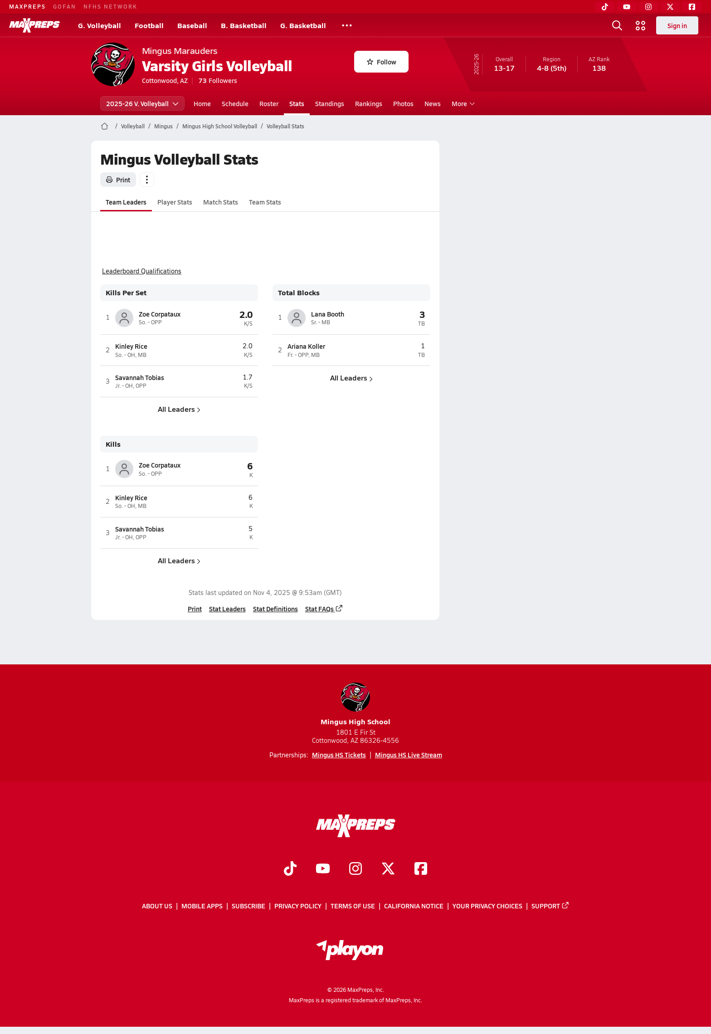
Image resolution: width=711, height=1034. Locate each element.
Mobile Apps (202, 906)
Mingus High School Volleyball (219, 126)
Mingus (163, 126)
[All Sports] (347, 25)
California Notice (413, 906)
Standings (329, 103)
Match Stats (220, 201)
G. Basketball (303, 25)
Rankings (368, 103)
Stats (296, 103)
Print (118, 179)
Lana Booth (327, 314)
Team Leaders (126, 201)
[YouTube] (627, 7)
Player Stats (174, 201)
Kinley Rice (131, 346)
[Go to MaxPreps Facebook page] (421, 870)
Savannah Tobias (139, 377)
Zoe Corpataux (159, 314)
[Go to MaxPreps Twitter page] (388, 870)
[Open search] (617, 25)
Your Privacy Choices (487, 906)
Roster (268, 103)
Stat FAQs (324, 609)
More (462, 103)
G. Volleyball (99, 25)
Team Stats (265, 201)
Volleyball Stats (285, 126)
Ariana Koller (306, 346)
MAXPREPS (27, 6)
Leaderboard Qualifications (141, 271)
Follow (381, 61)
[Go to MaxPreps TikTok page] (290, 870)
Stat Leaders (227, 609)
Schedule (235, 103)
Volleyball (133, 126)
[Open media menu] (641, 25)
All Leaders (179, 409)
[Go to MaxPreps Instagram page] (355, 870)
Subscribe (248, 906)
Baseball (192, 25)
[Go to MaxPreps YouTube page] (323, 870)
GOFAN (64, 6)
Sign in (677, 25)
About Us (157, 906)
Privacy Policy (297, 906)
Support (550, 906)
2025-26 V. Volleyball (142, 103)
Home (202, 103)
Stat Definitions (275, 609)
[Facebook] (692, 7)
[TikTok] (605, 7)
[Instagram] (648, 7)
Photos (403, 103)
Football (149, 25)
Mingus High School (355, 705)
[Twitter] (670, 7)
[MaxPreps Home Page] (104, 126)
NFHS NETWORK (110, 6)
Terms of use (353, 906)
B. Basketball (244, 25)
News (432, 103)
